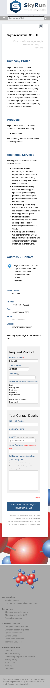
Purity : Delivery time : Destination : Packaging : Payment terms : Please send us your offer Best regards (23, 394)
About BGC (10, 650)
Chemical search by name (16, 612)
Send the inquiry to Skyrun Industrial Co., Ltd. (23, 506)
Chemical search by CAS (16, 615)
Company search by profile (17, 630)
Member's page (12, 600)
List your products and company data (21, 603)
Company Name (17, 429)
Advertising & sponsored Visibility (20, 656)
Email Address (22, 446)
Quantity (16, 373)
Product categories (13, 618)
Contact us (10, 668)
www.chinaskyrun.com (22, 327)
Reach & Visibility (12, 653)
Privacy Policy (11, 659)
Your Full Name (17, 421)
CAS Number (15, 365)
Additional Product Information (23, 381)
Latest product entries (14, 639)
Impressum (10, 662)
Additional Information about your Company (22, 458)
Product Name (16, 357)
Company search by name (16, 627)
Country (22, 437)
